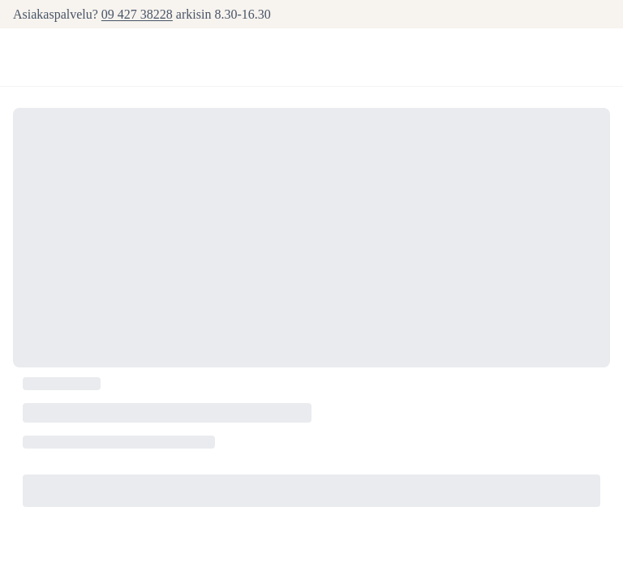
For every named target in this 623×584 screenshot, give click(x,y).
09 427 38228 (137, 14)
